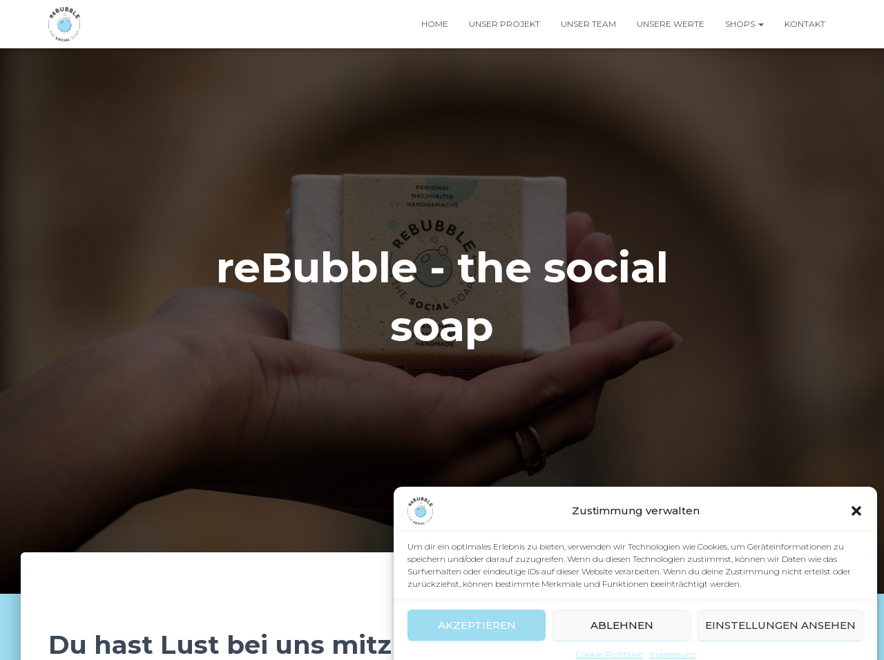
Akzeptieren (477, 635)
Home (434, 24)
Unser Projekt (504, 24)
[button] (856, 522)
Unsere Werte (670, 24)
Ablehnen (621, 635)
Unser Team (588, 24)
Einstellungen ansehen (780, 635)
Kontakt (805, 24)
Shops (744, 24)
